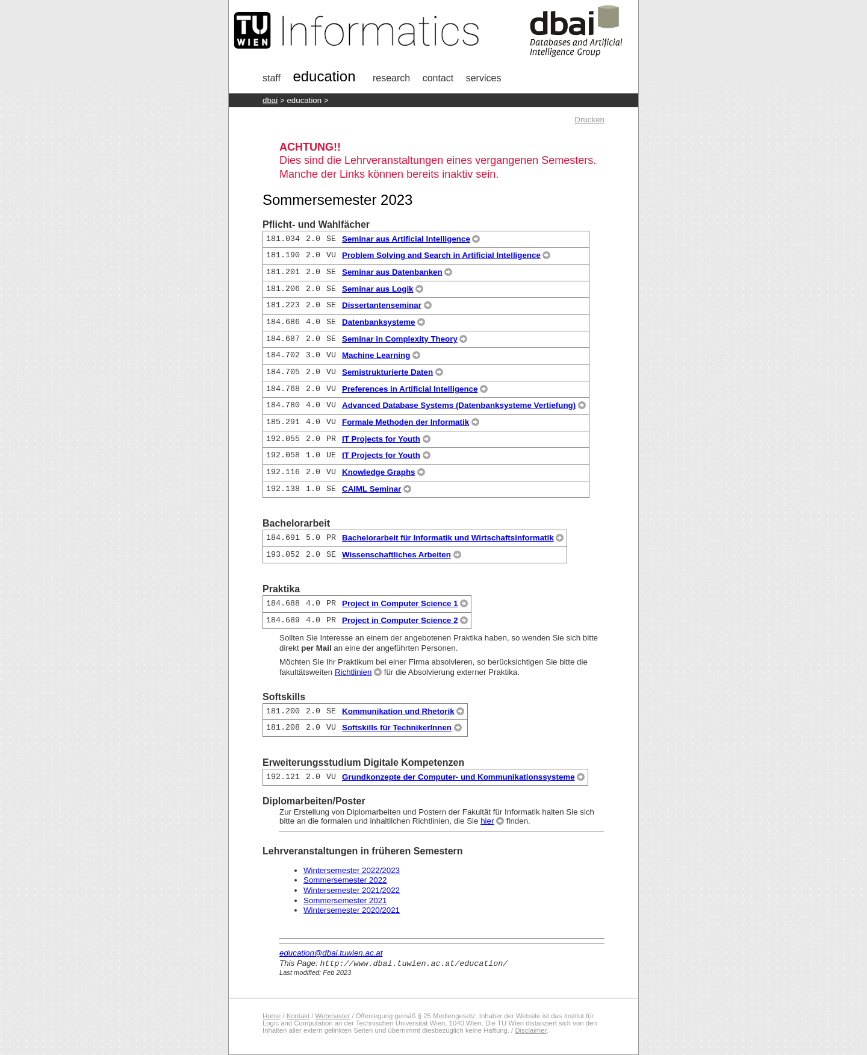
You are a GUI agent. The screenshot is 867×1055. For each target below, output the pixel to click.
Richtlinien (353, 672)
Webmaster (332, 1015)
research (391, 78)
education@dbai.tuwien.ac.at (330, 952)
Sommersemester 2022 (345, 879)
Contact (438, 78)
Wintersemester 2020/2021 (351, 910)
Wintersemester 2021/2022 (351, 890)
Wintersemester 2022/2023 (351, 870)
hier (487, 820)
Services (484, 78)
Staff (272, 78)
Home (272, 1015)
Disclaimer (530, 1030)
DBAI (270, 100)
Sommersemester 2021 (345, 900)
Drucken (589, 119)
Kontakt (298, 1015)
